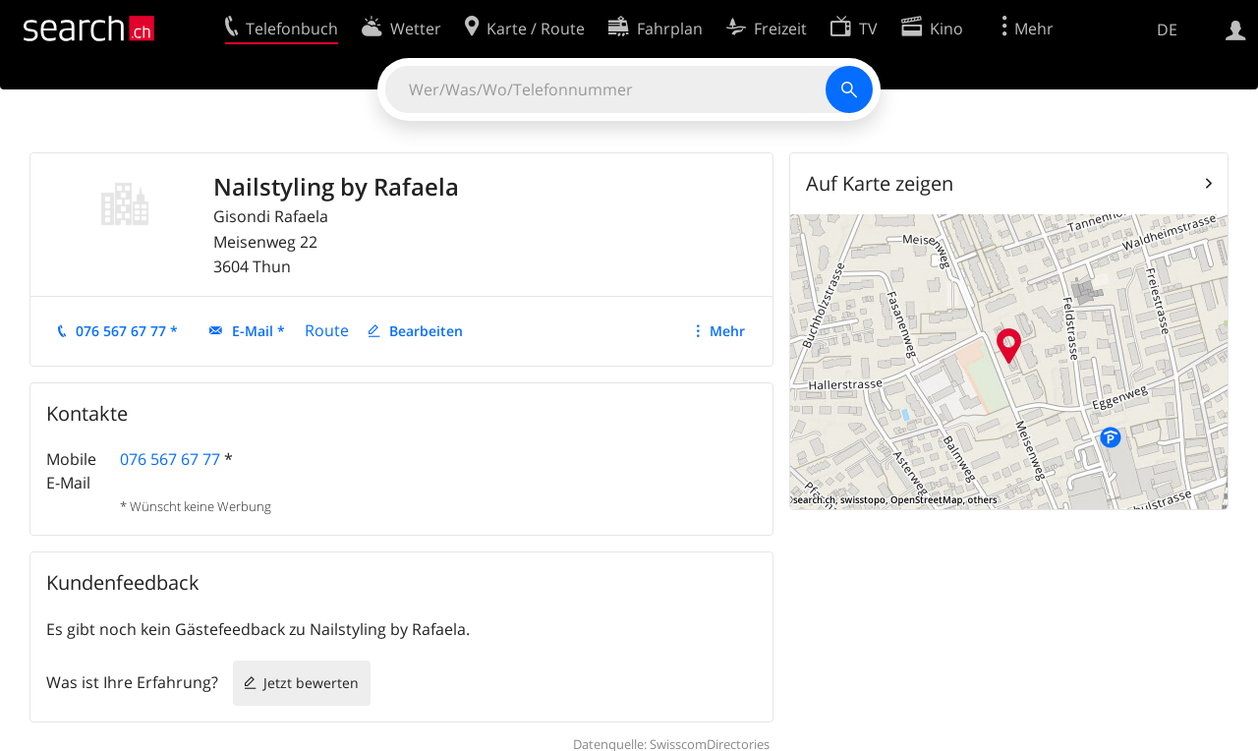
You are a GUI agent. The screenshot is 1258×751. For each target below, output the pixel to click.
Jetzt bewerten (311, 682)
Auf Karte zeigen (879, 183)
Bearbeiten (426, 330)
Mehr (727, 330)
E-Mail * (258, 330)
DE (1167, 29)
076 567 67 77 (170, 459)
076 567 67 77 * (127, 330)
